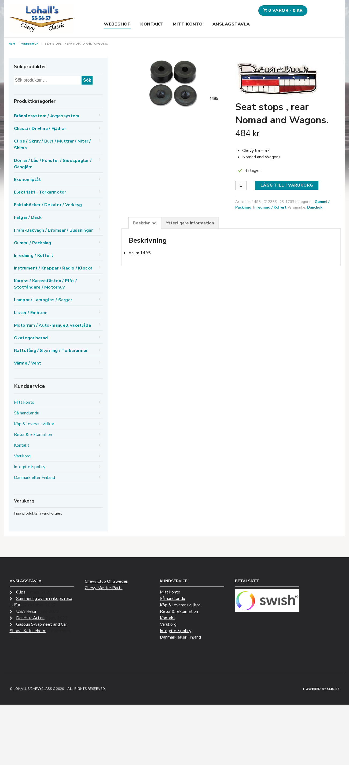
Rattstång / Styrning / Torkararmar (51, 351)
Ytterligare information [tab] (190, 223)
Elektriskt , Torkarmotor (40, 192)
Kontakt (151, 24)
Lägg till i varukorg (286, 185)
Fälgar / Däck (28, 217)
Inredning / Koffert (269, 207)
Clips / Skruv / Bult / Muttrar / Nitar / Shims (52, 144)
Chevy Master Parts (104, 588)
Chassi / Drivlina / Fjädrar (40, 129)
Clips (20, 592)
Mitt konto (188, 24)
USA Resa (26, 611)
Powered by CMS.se (321, 689)
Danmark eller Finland (34, 477)
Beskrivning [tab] (145, 223)
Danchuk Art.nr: (30, 618)
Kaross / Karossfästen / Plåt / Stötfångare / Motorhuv (45, 284)
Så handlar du (26, 413)
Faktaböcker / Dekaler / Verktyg (48, 205)
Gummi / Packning (32, 243)
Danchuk (314, 207)
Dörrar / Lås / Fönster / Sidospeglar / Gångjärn (53, 164)
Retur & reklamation (33, 435)
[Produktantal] (241, 185)
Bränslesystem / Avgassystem (46, 116)
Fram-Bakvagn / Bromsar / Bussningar (53, 230)
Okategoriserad (31, 338)
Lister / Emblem (31, 313)
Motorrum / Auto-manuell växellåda (52, 325)
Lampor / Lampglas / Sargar (43, 300)
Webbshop (117, 24)
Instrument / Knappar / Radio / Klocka (53, 268)
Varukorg (22, 456)
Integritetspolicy (29, 467)
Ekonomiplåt (27, 180)
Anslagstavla (231, 24)
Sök (87, 80)
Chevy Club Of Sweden (106, 581)
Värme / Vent (27, 363)
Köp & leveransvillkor (34, 424)
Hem (12, 44)
